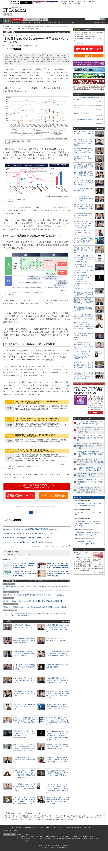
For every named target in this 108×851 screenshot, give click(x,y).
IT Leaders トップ (8, 26)
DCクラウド (39, 2)
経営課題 (17, 19)
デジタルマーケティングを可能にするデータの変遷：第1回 (23, 542)
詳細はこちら (97, 572)
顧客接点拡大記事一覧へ (62, 32)
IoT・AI (85, 2)
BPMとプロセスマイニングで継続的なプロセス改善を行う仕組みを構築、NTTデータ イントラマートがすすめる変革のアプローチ (83, 366)
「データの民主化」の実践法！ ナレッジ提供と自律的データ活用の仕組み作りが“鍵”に (24, 654)
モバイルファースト (16, 554)
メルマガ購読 (27, 827)
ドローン (71, 3)
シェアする (7, 48)
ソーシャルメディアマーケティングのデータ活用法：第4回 (23, 533)
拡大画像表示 (9, 143)
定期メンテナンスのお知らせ (83, 113)
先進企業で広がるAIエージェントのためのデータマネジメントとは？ (24, 707)
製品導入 (52, 2)
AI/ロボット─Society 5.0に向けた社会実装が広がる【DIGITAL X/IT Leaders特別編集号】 (33, 601)
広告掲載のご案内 (38, 827)
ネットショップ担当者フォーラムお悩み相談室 (50, 838)
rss (10, 14)
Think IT (42, 836)
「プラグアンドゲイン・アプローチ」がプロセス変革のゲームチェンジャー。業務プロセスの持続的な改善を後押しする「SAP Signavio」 (57, 788)
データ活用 (34, 22)
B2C (8, 554)
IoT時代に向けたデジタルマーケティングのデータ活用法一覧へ (51, 546)
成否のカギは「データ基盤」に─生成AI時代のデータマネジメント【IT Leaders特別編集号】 (34, 595)
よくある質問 (14, 830)
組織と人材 (57, 22)
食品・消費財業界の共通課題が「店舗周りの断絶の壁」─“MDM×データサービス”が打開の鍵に (57, 773)
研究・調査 (92, 2)
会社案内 (46, 827)
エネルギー (64, 3)
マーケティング (27, 554)
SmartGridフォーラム (87, 836)
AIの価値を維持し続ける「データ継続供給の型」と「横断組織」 (83, 158)
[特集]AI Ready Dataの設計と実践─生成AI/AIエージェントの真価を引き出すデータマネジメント (88, 390)
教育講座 (77, 3)
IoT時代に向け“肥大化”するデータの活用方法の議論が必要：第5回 (25, 529)
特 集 (42, 19)
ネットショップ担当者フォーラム (26, 838)
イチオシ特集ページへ (95, 412)
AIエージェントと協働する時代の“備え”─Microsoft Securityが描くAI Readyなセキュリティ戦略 (57, 760)
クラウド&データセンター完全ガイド (27, 836)
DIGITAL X (84, 838)
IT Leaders (14, 10)
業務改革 (17, 22)
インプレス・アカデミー (24, 841)
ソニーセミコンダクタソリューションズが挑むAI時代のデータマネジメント (24, 680)
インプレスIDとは (80, 43)
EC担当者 (71, 2)
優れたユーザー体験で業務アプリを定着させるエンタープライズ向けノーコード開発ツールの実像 (24, 720)
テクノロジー (29, 19)
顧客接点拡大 (29, 26)
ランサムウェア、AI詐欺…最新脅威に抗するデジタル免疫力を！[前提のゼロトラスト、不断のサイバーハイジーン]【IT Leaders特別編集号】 (36, 614)
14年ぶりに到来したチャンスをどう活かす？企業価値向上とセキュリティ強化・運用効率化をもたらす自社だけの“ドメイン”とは (83, 292)
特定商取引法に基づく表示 (73, 827)
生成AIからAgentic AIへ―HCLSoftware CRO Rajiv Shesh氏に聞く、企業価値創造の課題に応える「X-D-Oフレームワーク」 (83, 326)
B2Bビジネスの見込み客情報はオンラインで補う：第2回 (22, 538)
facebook (7, 14)
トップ (7, 21)
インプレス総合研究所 (63, 836)
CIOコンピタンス (69, 22)
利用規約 (19, 827)
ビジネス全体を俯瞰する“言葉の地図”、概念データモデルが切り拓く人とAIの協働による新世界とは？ (57, 654)
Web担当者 (64, 2)
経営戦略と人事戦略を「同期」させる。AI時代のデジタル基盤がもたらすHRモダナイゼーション (57, 707)
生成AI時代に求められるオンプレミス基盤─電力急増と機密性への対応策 (24, 760)
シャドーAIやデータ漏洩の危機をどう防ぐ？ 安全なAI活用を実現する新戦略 (24, 667)
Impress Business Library (81, 38)
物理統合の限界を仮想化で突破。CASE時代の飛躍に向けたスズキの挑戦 (24, 693)
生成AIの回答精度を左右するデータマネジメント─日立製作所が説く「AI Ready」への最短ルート (57, 680)
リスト (23, 48)
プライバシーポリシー (57, 827)
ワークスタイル (46, 22)
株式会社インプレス (22, 834)
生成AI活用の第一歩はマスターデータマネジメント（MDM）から (84, 133)
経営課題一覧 (19, 26)
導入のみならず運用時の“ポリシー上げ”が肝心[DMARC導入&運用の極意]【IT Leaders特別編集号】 (36, 607)
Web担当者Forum (50, 836)
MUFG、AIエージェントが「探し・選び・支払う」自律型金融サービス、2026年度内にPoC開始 (58, 565)
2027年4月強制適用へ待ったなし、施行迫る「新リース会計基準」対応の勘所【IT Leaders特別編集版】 (36, 588)
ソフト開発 (79, 2)
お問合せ (5, 830)
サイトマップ (86, 827)
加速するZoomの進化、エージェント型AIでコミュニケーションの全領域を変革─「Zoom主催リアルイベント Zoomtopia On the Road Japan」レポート (57, 735)
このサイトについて (9, 827)
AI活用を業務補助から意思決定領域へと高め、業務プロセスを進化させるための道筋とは (24, 640)
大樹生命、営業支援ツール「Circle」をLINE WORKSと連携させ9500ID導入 (24, 573)
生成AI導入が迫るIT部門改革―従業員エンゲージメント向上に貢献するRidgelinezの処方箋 (57, 746)
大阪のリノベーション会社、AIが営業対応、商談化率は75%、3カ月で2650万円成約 (58, 573)
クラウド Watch (75, 836)
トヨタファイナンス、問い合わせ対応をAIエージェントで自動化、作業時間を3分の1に (24, 565)
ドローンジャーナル (94, 838)
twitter (4, 14)
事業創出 (25, 22)
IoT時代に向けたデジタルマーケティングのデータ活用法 (51, 26)
